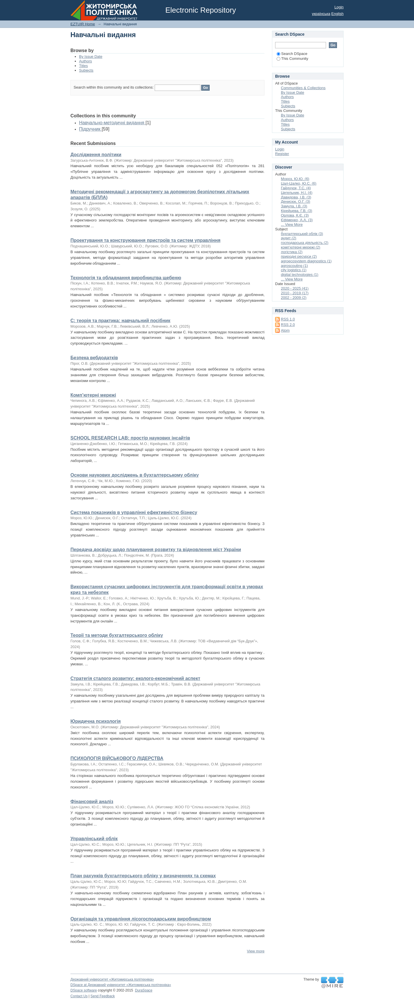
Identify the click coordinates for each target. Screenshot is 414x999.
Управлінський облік (94, 838)
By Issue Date (90, 56)
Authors (85, 61)
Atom (285, 330)
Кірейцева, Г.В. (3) (296, 211)
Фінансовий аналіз (91, 801)
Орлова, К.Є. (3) (295, 215)
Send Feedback (103, 996)
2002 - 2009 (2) (293, 297)
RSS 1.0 (288, 319)
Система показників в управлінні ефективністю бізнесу (133, 512)
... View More (292, 224)
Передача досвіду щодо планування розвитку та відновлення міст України (155, 549)
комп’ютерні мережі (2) (300, 247)
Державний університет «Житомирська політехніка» (112, 979)
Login (339, 7)
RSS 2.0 (288, 324)
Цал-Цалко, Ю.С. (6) (298, 183)
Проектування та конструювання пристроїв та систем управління (145, 240)
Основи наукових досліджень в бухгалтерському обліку (134, 475)
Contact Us (79, 996)
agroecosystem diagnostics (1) (306, 261)
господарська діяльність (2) (304, 242)
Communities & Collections (303, 88)
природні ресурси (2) (299, 256)
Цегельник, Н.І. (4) (297, 192)
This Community (292, 58)
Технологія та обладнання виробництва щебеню (125, 277)
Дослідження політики (95, 154)
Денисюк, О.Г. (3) (295, 201)
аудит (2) (288, 238)
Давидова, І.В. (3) (296, 197)
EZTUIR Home (82, 24)
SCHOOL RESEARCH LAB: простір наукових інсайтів (130, 437)
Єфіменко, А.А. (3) (297, 220)
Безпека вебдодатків (94, 357)
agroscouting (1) (294, 265)
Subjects (86, 70)
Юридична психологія (95, 721)
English (337, 14)
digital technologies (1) (299, 274)
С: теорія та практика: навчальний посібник (120, 320)
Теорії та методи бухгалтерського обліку (116, 635)
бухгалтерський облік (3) (302, 234)
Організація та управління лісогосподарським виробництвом (140, 918)
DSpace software (83, 990)
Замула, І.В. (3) (294, 206)
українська (321, 14)
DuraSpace (143, 990)
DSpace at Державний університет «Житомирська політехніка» (120, 985)
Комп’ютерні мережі (93, 395)
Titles (83, 66)
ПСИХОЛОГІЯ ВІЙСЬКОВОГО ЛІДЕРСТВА (116, 758)
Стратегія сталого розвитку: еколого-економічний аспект (135, 678)
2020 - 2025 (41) (294, 288)
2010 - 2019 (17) (294, 293)
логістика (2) (291, 252)
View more (255, 951)
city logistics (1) (293, 270)
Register (282, 154)
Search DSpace (292, 53)
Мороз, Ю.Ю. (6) (295, 179)
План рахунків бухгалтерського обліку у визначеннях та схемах (143, 875)
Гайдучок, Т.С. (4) (296, 188)
